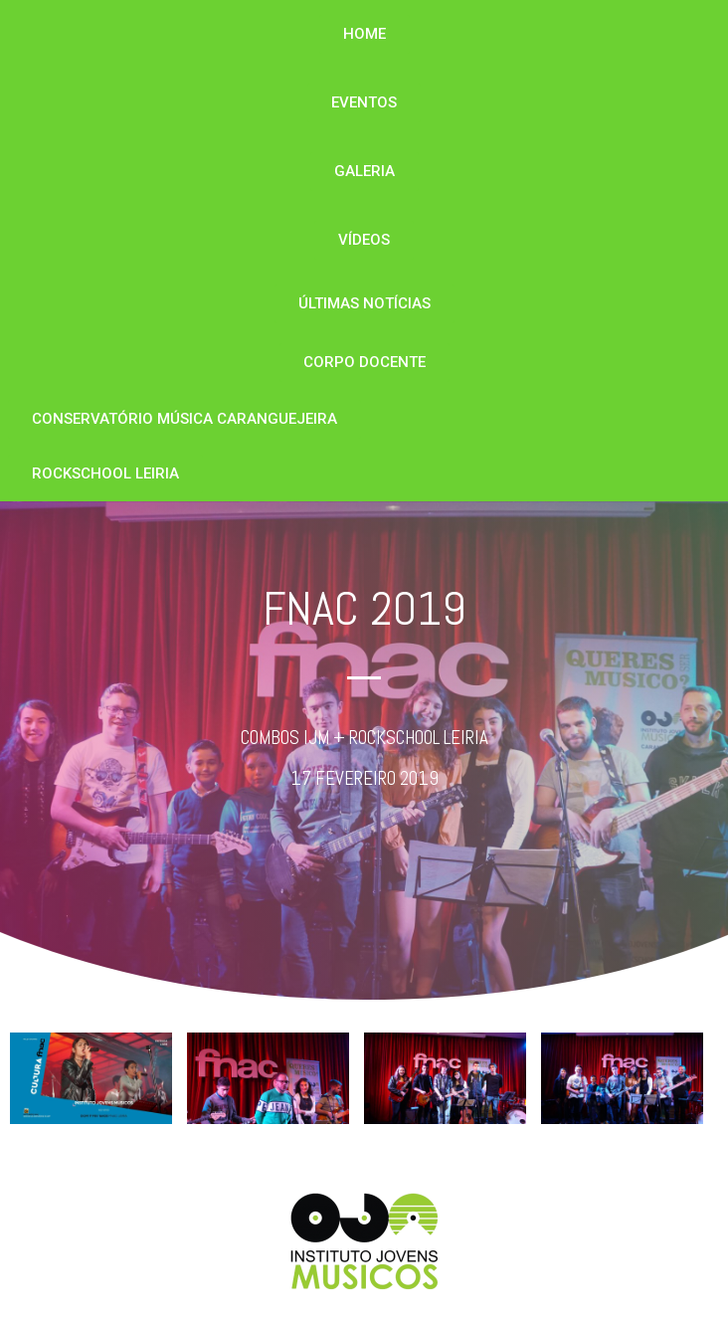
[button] (364, 34)
